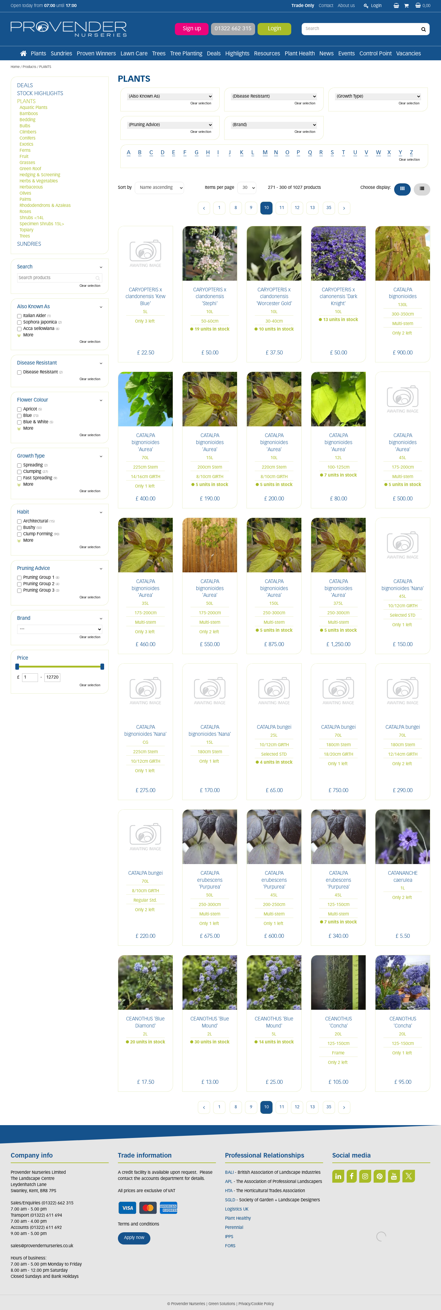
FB (352, 1176)
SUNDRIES (29, 244)
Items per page (219, 187)
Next (344, 208)
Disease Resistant (37, 363)
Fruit (24, 157)
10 (266, 208)
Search (24, 267)
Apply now (134, 1238)
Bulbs (25, 126)
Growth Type (31, 456)
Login (274, 29)
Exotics (26, 144)
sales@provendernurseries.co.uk (42, 1246)
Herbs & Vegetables (39, 181)
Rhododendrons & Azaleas (45, 206)
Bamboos (29, 114)
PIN (380, 1176)
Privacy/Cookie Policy (256, 1299)
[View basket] (422, 6)
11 (281, 208)
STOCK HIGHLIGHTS (40, 94)
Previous (204, 208)
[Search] (366, 29)
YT (394, 1176)
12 (297, 208)
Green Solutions (222, 1299)
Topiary (26, 230)
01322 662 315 (233, 29)
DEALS (25, 86)
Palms (25, 199)
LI (338, 1176)
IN (365, 1176)
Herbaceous (31, 187)
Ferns (25, 150)
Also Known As (33, 307)
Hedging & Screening (40, 175)
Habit (23, 512)
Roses (25, 212)
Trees (25, 236)
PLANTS (26, 102)
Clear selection (200, 103)
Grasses (27, 163)
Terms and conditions (138, 1224)
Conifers (28, 138)
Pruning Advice (33, 568)
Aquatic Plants (33, 108)
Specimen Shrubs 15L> (42, 224)
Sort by (125, 187)
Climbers (28, 132)
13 (312, 208)
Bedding (28, 120)
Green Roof (30, 169)
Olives (25, 193)
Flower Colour (32, 400)
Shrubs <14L (32, 218)
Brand (23, 618)
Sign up (192, 29)
